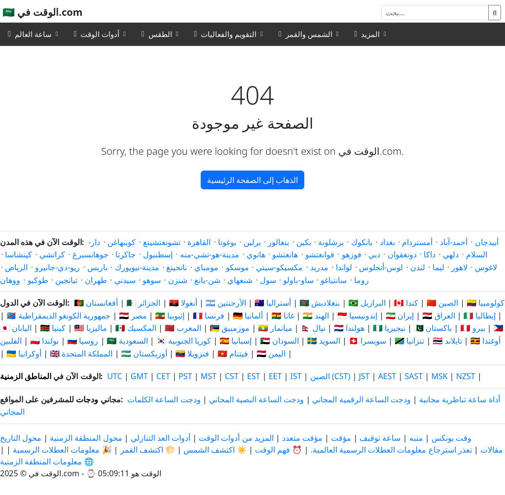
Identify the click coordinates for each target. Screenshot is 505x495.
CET (163, 376)
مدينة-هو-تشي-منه (209, 254)
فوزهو (351, 254)
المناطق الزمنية (25, 376)
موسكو (237, 267)
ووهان (10, 280)
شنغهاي (239, 280)
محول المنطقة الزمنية (85, 437)
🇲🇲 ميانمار (275, 327)
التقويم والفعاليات (225, 34)
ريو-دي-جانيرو (57, 267)
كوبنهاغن (122, 242)
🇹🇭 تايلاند (447, 340)
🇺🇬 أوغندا (485, 340)
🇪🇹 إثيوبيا (169, 315)
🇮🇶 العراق (438, 315)
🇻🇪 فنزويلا (192, 353)
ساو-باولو (298, 280)
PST (185, 376)
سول (268, 280)
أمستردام (417, 242)
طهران (96, 280)
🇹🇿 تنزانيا (409, 340)
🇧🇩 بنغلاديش (319, 302)
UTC (114, 376)
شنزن (177, 280)
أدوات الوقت (96, 34)
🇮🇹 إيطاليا (480, 315)
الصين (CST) (330, 376)
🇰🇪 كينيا (53, 327)
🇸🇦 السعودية (127, 340)
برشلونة (331, 242)
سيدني (125, 280)
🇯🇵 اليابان (16, 327)
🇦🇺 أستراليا (272, 302)
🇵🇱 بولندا (44, 340)
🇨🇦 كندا (406, 302)
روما (361, 280)
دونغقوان (402, 254)
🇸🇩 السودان (279, 340)
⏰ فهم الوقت (278, 449)
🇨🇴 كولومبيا (486, 302)
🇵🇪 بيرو (473, 327)
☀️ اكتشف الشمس (215, 449)
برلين (252, 242)
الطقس (157, 34)
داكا (429, 254)
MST (208, 376)
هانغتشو (285, 254)
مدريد (319, 267)
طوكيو (38, 280)
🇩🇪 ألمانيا (248, 315)
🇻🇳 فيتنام (232, 353)
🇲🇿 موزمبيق (230, 327)
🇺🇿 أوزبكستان (144, 353)
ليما (438, 267)
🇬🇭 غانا (282, 315)
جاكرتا (125, 254)
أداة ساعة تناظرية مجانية (459, 399)
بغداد (387, 242)
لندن (417, 267)
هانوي (256, 254)
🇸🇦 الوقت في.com (42, 12)
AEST (387, 376)
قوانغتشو (319, 254)
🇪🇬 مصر (133, 315)
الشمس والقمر (305, 34)
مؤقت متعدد (302, 437)
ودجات (87, 399)
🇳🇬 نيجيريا (389, 327)
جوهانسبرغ (90, 254)
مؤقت (341, 437)
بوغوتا (227, 242)
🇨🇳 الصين (442, 302)
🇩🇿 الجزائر (143, 302)
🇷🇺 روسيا (82, 340)
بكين (303, 242)
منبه (416, 437)
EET (275, 376)
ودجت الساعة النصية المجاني (256, 399)
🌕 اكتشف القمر (147, 449)
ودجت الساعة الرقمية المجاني (361, 399)
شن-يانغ (207, 280)
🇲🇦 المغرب (183, 327)
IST (295, 376)
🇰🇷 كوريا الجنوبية (183, 340)
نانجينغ (176, 267)
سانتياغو (334, 280)
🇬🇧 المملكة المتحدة (81, 353)
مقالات (491, 449)
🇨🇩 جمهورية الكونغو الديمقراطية (58, 315)
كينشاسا (18, 254)
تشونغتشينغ (161, 242)
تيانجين (66, 280)
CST (232, 376)
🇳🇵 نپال (313, 327)
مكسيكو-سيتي (279, 267)
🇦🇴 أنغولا (183, 302)
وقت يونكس (451, 437)
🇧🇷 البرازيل (367, 302)
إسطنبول (158, 254)
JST (364, 376)
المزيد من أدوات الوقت (235, 437)
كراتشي (52, 254)
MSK (439, 376)
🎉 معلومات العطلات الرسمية (62, 449)
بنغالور (278, 242)
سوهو (152, 280)
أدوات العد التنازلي (159, 437)
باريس (97, 267)
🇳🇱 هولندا (349, 327)
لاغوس (486, 267)
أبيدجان (487, 242)
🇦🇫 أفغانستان (96, 302)
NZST (465, 376)
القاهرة (199, 242)
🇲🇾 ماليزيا (90, 327)
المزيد (367, 34)
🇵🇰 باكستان (433, 327)
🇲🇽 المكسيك (135, 327)
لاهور (459, 267)
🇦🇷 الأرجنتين (226, 302)
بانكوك (361, 242)
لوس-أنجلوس (381, 267)
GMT (139, 376)
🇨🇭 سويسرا (367, 340)
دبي (374, 254)
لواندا (344, 267)
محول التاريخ (20, 437)
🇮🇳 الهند (316, 315)
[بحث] (435, 12)
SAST (414, 376)
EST (253, 376)
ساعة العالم (30, 34)
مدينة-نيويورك (137, 267)
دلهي (451, 254)
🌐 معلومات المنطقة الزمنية (47, 461)
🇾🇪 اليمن (271, 353)
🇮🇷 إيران (400, 315)
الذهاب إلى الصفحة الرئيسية (252, 180)
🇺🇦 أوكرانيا (23, 353)
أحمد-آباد (454, 242)
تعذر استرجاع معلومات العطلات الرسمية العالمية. (391, 449)
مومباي (206, 267)
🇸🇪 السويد (323, 340)
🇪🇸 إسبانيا (235, 340)
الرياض (16, 267)
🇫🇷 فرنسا (208, 315)
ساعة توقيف (380, 437)
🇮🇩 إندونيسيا (357, 315)
